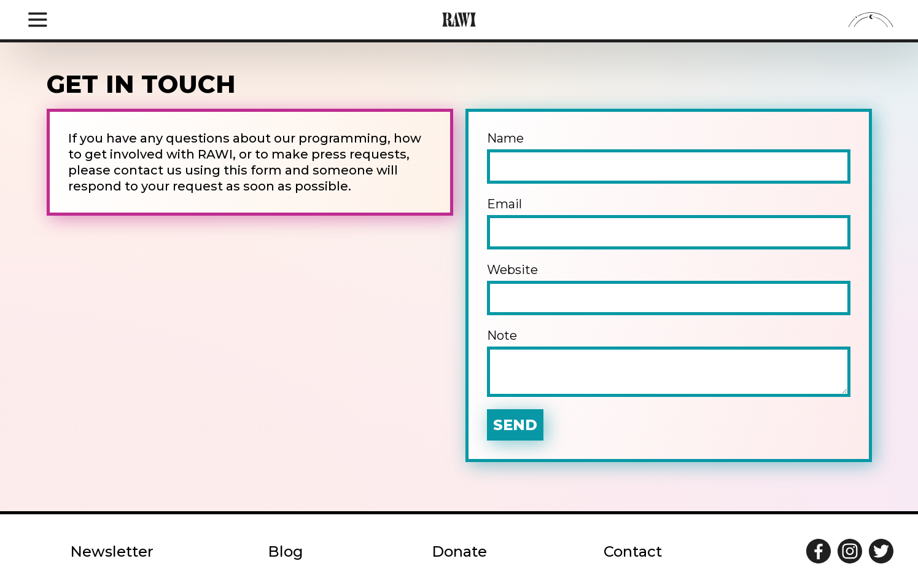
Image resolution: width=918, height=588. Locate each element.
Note (668, 362)
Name (668, 157)
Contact (633, 551)
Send (515, 425)
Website (668, 288)
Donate (459, 551)
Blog (285, 551)
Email (668, 223)
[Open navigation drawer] (38, 19)
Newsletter (112, 551)
